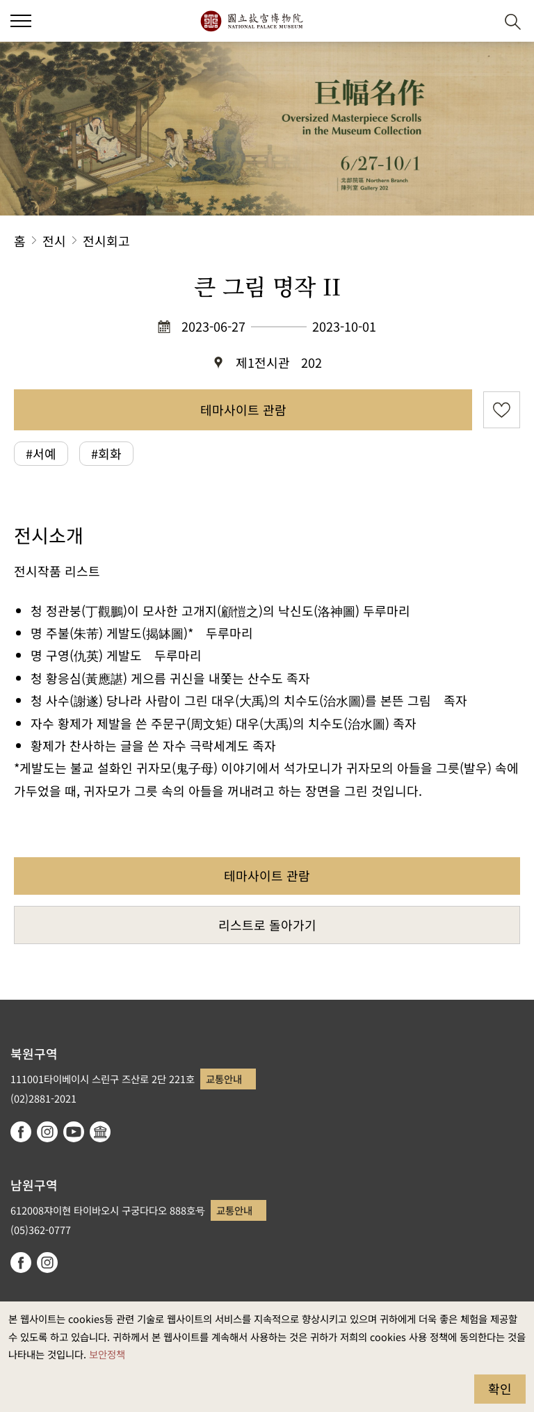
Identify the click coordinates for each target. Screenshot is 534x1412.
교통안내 (224, 1078)
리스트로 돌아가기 (267, 925)
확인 (500, 1388)
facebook (20, 1131)
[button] (478, 21)
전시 (54, 241)
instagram (47, 1131)
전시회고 (106, 241)
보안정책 (107, 1354)
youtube (73, 1131)
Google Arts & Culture (100, 1131)
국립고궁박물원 (251, 21)
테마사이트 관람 (243, 409)
